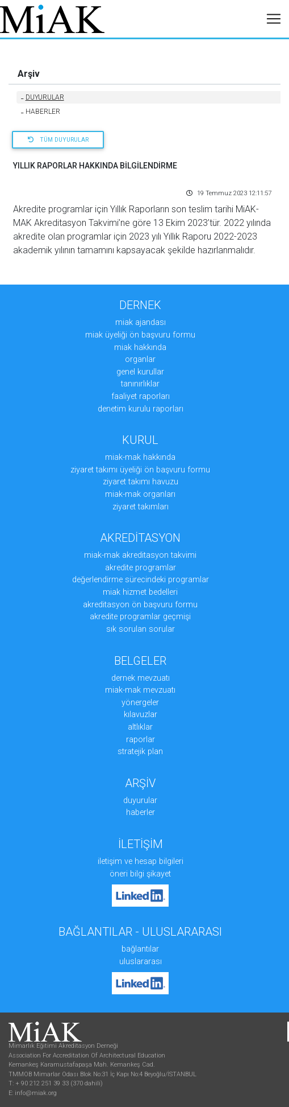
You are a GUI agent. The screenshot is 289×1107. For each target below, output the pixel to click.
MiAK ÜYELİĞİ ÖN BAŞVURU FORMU (140, 335)
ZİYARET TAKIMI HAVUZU (140, 482)
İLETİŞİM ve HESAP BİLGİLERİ (140, 861)
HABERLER (40, 112)
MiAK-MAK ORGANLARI (140, 494)
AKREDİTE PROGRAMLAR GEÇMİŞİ (140, 617)
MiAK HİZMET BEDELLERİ (140, 592)
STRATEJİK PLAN (140, 751)
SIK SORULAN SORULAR (140, 629)
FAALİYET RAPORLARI (140, 396)
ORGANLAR (140, 359)
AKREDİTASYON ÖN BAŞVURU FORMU (140, 605)
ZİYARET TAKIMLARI (140, 507)
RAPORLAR (140, 739)
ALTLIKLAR (140, 727)
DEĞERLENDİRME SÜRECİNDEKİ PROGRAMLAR (140, 580)
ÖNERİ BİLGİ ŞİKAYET (140, 874)
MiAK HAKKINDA (140, 347)
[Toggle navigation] (273, 19)
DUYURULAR (42, 97)
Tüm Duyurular (58, 139)
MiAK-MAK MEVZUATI (140, 690)
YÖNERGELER (140, 702)
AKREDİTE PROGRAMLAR (140, 568)
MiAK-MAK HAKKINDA (140, 457)
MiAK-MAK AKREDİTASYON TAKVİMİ (140, 555)
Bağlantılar (140, 949)
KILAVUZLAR (140, 714)
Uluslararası (140, 961)
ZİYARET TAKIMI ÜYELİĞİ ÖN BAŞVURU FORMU (140, 470)
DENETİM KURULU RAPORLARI (140, 409)
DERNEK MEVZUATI (140, 678)
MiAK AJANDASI (140, 322)
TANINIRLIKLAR (140, 384)
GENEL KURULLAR (140, 372)
